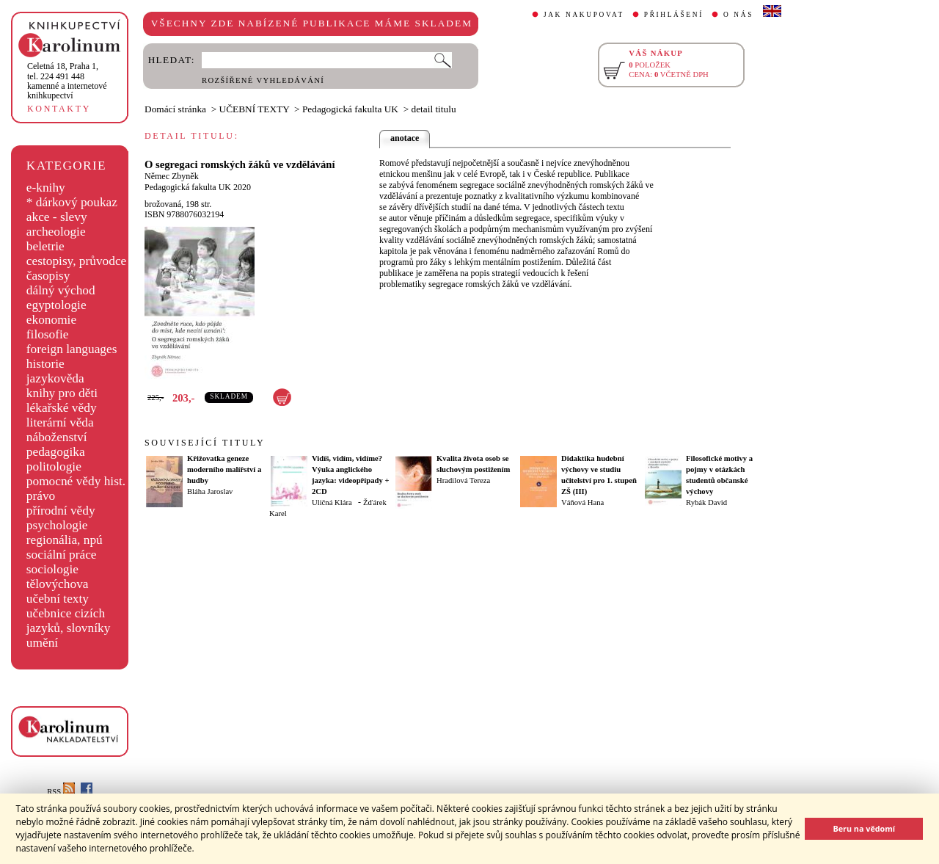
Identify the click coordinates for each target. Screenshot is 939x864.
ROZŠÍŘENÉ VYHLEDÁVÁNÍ (263, 80)
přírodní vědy (60, 511)
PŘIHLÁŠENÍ (674, 14)
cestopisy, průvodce (76, 261)
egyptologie (56, 305)
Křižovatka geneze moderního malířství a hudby (224, 469)
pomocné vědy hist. (75, 481)
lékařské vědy (61, 408)
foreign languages (71, 349)
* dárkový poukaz (71, 202)
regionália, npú (64, 540)
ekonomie (51, 320)
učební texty (57, 599)
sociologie (52, 569)
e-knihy (45, 188)
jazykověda (55, 378)
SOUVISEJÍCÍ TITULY (205, 443)
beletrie (45, 246)
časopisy (48, 276)
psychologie (57, 525)
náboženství (56, 437)
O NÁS (738, 14)
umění (42, 643)
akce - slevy (56, 217)
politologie (53, 466)
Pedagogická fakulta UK (350, 109)
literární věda (60, 422)
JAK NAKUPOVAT (584, 14)
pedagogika (55, 452)
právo (40, 496)
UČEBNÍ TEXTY (254, 109)
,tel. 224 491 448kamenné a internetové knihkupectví (67, 81)
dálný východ (60, 290)
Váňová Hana (582, 502)
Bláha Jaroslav (210, 491)
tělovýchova (57, 584)
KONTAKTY (59, 109)
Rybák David (706, 502)
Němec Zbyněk (172, 176)
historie (45, 364)
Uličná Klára (332, 502)
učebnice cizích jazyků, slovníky (68, 620)
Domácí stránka (175, 109)
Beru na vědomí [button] (864, 828)
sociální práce (61, 555)
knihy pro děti (62, 393)
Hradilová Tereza (463, 480)
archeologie (56, 232)
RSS (61, 792)
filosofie (47, 334)
